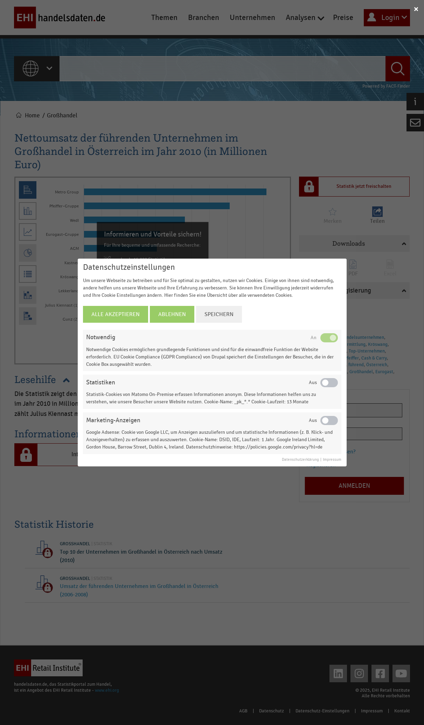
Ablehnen (172, 314)
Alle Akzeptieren (115, 314)
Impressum (332, 460)
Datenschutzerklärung (300, 460)
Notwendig (100, 337)
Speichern (219, 314)
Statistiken (100, 382)
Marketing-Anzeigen (113, 420)
